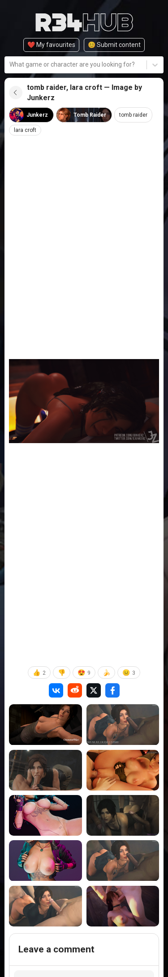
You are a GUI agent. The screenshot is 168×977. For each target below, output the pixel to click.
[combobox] (10, 64)
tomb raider (133, 115)
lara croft (25, 130)
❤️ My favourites (51, 44)
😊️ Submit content (114, 44)
